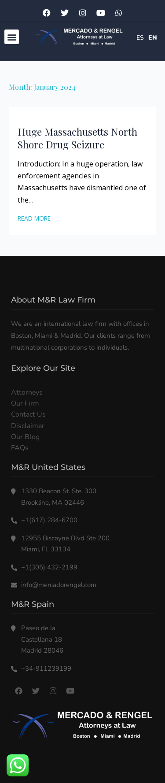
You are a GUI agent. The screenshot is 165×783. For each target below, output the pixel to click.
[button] (11, 37)
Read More (34, 218)
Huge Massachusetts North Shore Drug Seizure (77, 138)
